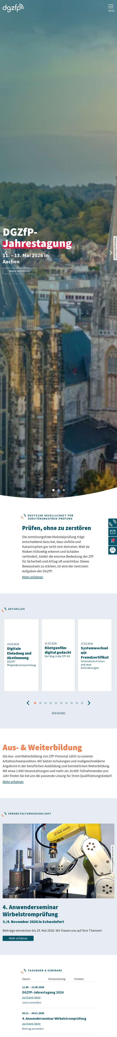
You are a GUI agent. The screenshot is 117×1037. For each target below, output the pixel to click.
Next (108, 250)
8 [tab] (71, 689)
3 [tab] (63, 490)
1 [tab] (53, 490)
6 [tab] (61, 689)
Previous (3, 250)
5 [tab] (56, 689)
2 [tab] (58, 490)
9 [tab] (77, 689)
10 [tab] (82, 689)
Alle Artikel (58, 699)
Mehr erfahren (19, 271)
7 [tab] (66, 689)
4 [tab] (50, 689)
